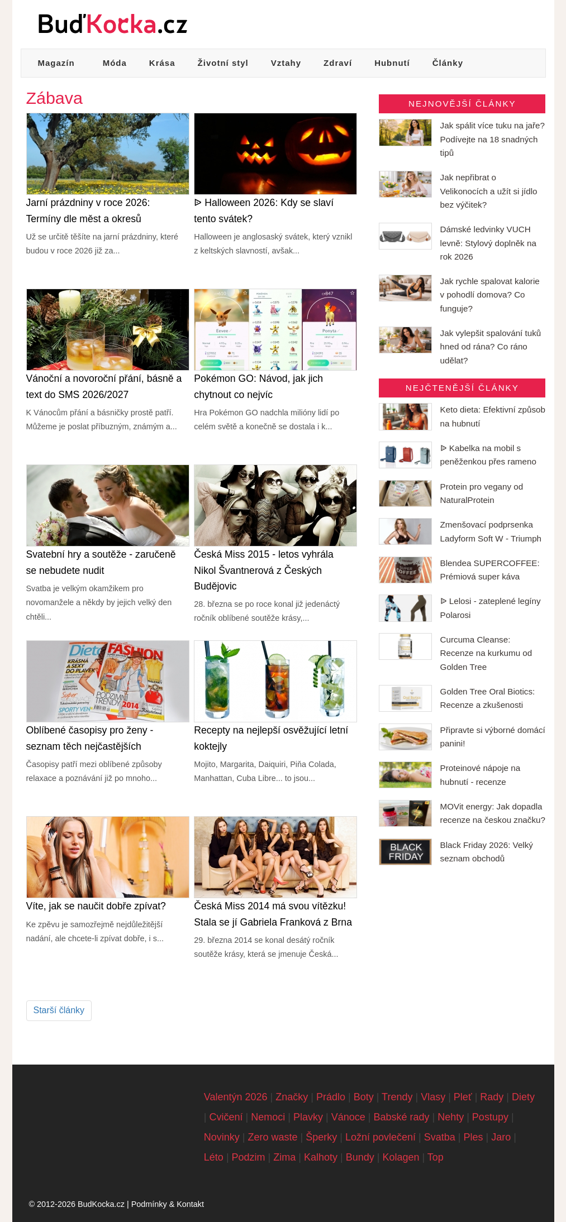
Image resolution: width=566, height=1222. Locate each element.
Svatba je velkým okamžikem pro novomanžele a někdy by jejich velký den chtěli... (99, 602)
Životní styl (223, 63)
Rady (491, 1097)
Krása (162, 63)
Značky (291, 1097)
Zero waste (273, 1137)
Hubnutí (392, 63)
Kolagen (400, 1157)
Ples (473, 1137)
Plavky (308, 1117)
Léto (213, 1157)
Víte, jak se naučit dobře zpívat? (96, 906)
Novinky (222, 1137)
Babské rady (401, 1117)
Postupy (490, 1117)
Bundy (360, 1157)
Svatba (439, 1137)
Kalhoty (320, 1157)
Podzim (248, 1157)
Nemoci (268, 1117)
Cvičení (226, 1117)
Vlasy (433, 1097)
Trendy (397, 1097)
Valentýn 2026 (236, 1097)
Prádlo (330, 1097)
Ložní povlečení (380, 1137)
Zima (284, 1157)
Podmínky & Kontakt (167, 1204)
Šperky (321, 1137)
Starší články (59, 1010)
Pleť (463, 1097)
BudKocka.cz (101, 1204)
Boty (364, 1097)
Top (435, 1157)
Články (447, 63)
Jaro (501, 1137)
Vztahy (286, 63)
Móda (115, 63)
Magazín (56, 63)
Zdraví (338, 63)
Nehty (450, 1117)
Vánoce (348, 1117)
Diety (523, 1097)
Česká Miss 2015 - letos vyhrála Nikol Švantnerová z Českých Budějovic (263, 570)
